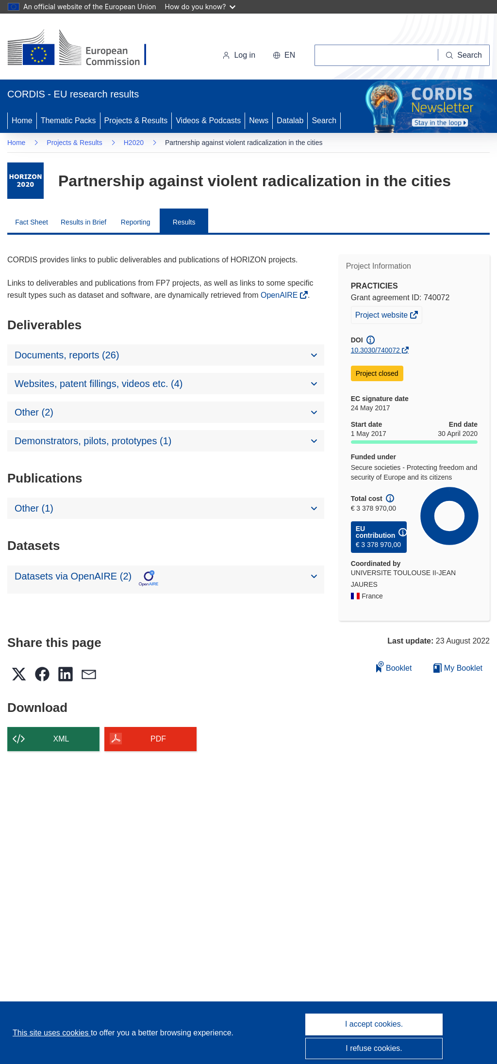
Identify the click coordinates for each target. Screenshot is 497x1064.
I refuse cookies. (374, 1048)
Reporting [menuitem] (135, 222)
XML (61, 739)
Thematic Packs (68, 120)
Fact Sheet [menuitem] (31, 222)
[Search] (464, 55)
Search (324, 120)
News (258, 120)
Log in (238, 55)
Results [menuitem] (184, 222)
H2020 (134, 142)
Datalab (290, 120)
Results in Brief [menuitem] (83, 222)
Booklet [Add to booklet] (394, 666)
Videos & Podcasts (208, 120)
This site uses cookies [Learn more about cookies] (52, 1033)
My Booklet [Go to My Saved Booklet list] (457, 668)
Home (22, 120)
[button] (284, 55)
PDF (158, 739)
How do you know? (200, 6)
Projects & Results (136, 120)
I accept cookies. (374, 1024)
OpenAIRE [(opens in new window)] (280, 295)
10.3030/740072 (375, 350)
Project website (382, 316)
